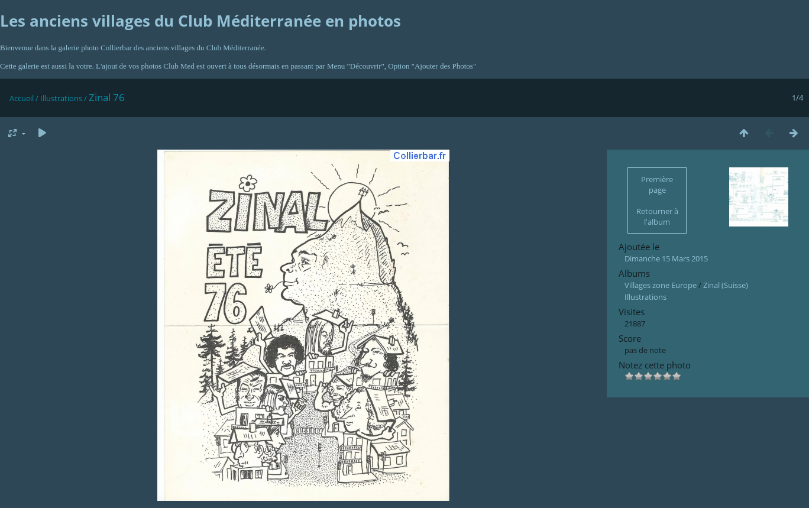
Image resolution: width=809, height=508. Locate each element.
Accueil (21, 98)
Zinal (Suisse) (725, 285)
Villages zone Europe (660, 285)
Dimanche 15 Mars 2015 (666, 258)
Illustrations (61, 98)
